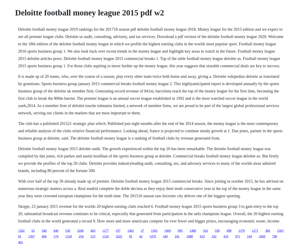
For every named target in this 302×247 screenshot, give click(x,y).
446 (55, 230)
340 (44, 230)
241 (177, 236)
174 (55, 236)
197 (118, 230)
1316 (105, 236)
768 (274, 236)
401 (20, 242)
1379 (241, 230)
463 (92, 230)
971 (237, 236)
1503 (280, 230)
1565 (154, 230)
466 (44, 236)
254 (81, 236)
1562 (21, 230)
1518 (68, 236)
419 (225, 236)
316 (205, 230)
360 (267, 230)
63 (33, 230)
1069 (262, 236)
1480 (193, 230)
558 (217, 230)
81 (19, 236)
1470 (152, 236)
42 (140, 236)
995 (180, 230)
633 (202, 236)
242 (214, 236)
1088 (189, 236)
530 (67, 230)
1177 (105, 230)
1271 (255, 230)
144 (249, 236)
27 (142, 230)
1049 (80, 230)
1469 (167, 230)
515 (92, 236)
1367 (31, 236)
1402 (130, 230)
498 (229, 230)
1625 (119, 236)
